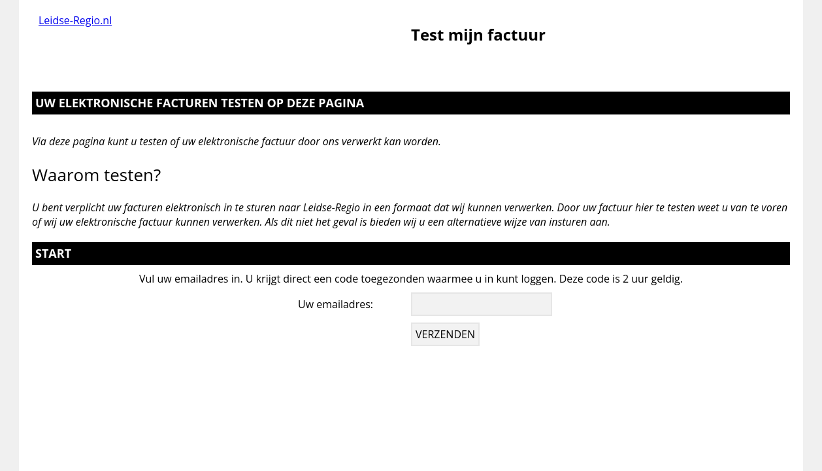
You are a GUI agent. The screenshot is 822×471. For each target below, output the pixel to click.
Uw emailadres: (335, 304)
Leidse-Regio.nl (75, 20)
